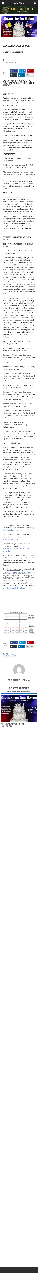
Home (9, 1265)
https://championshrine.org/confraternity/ (21, 572)
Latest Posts (7, 656)
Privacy (29, 1265)
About (15, 1265)
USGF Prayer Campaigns (9, 656)
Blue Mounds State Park (16, 588)
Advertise (21, 1265)
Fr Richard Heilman (10, 60)
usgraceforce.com (11, 539)
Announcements (8, 654)
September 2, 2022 (9, 62)
